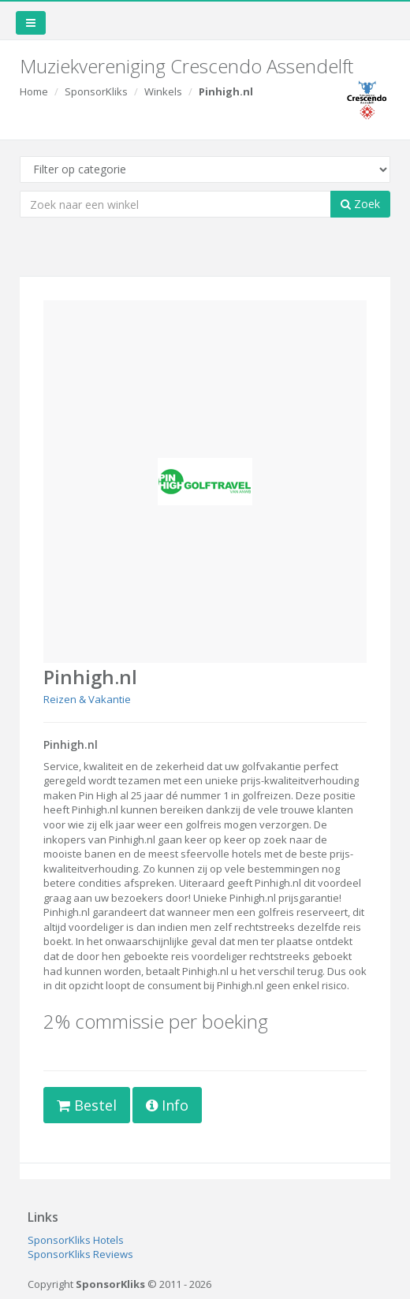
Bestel (87, 1105)
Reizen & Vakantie (87, 699)
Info (167, 1105)
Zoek (360, 203)
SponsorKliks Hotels (76, 1240)
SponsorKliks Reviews (80, 1254)
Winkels (163, 91)
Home (34, 91)
